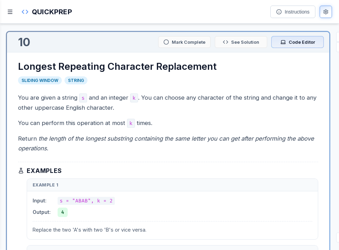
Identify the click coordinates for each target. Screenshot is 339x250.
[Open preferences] (326, 12)
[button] (47, 11)
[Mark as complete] (184, 42)
